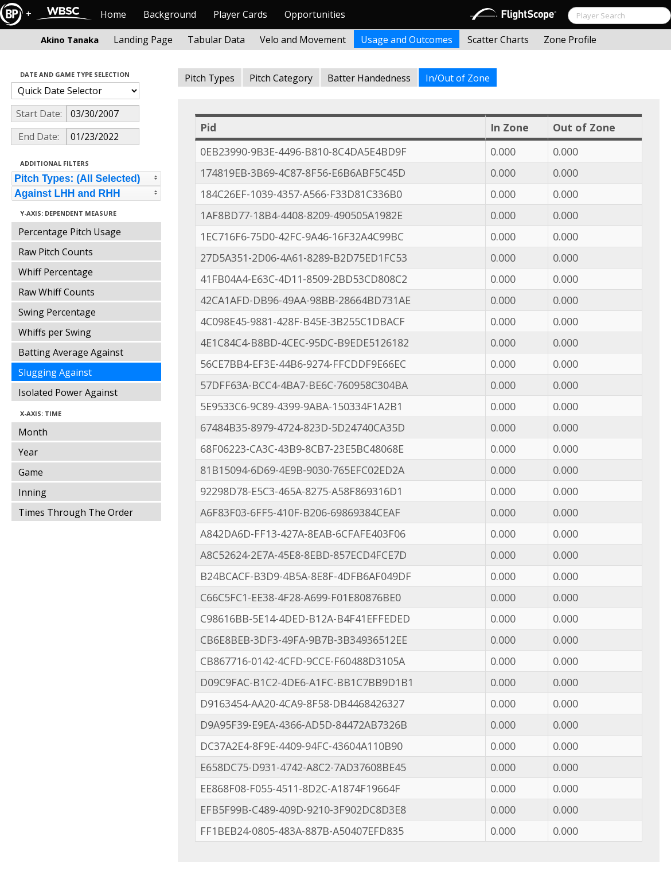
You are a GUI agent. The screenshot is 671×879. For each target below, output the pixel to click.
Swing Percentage (57, 312)
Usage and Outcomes (406, 39)
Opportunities (314, 14)
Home (113, 14)
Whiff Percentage (55, 272)
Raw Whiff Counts (56, 292)
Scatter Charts (498, 39)
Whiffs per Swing (54, 332)
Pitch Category (281, 78)
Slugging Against (55, 372)
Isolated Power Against (68, 392)
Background (169, 14)
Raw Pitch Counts (55, 252)
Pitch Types (210, 78)
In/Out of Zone (458, 78)
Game (30, 472)
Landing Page (143, 39)
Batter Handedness (369, 78)
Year (28, 452)
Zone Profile (570, 39)
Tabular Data (216, 39)
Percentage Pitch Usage (69, 231)
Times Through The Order (75, 512)
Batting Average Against (70, 352)
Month (33, 432)
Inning (32, 492)
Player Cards (240, 14)
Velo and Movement (303, 39)
